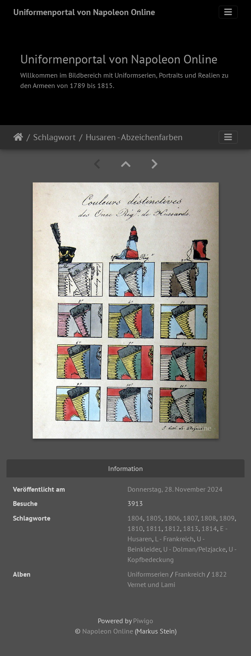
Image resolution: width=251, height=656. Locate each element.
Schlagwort (54, 137)
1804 (135, 518)
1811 (153, 528)
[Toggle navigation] (228, 12)
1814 (209, 528)
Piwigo (143, 620)
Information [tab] (125, 468)
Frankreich (190, 574)
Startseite (18, 137)
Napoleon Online (107, 631)
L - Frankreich (174, 538)
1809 (227, 518)
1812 (172, 528)
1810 (135, 528)
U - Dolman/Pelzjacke (194, 549)
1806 (172, 518)
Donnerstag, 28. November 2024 (175, 489)
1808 (208, 518)
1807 (190, 518)
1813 (190, 528)
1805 (153, 518)
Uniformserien (148, 574)
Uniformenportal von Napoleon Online (84, 12)
